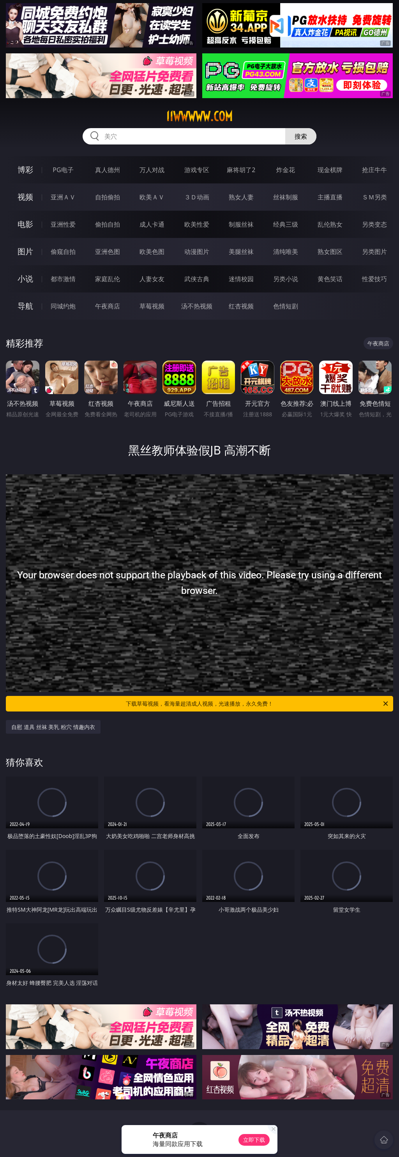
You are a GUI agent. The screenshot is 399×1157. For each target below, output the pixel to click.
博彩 (25, 169)
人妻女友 (151, 279)
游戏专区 (196, 170)
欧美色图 (151, 251)
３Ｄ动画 (196, 197)
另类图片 (374, 251)
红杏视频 (241, 306)
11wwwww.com (199, 116)
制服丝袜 (241, 224)
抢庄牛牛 (374, 170)
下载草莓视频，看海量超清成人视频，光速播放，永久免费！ (257, 703)
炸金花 (285, 170)
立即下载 (254, 1139)
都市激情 (63, 279)
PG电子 (63, 170)
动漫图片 (196, 251)
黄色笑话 (330, 279)
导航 (25, 306)
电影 (25, 224)
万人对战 (151, 170)
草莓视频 (151, 306)
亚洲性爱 (63, 224)
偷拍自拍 (107, 224)
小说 (25, 278)
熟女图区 (330, 251)
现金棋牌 (330, 170)
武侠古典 (196, 279)
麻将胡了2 (241, 170)
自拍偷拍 (107, 197)
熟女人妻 (241, 197)
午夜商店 (107, 306)
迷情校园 (241, 279)
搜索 (301, 136)
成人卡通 (151, 224)
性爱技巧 (374, 279)
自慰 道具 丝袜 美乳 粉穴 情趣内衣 (53, 727)
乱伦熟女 (330, 224)
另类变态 (374, 224)
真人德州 (107, 170)
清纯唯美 (285, 251)
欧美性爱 (196, 224)
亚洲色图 (107, 251)
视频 (25, 197)
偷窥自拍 (63, 251)
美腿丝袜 (241, 251)
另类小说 (285, 279)
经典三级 (285, 224)
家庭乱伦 (107, 279)
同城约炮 (63, 306)
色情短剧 (285, 306)
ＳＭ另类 (374, 197)
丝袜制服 (285, 197)
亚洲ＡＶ (63, 197)
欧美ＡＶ (151, 197)
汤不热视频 (196, 306)
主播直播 (330, 197)
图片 (25, 251)
